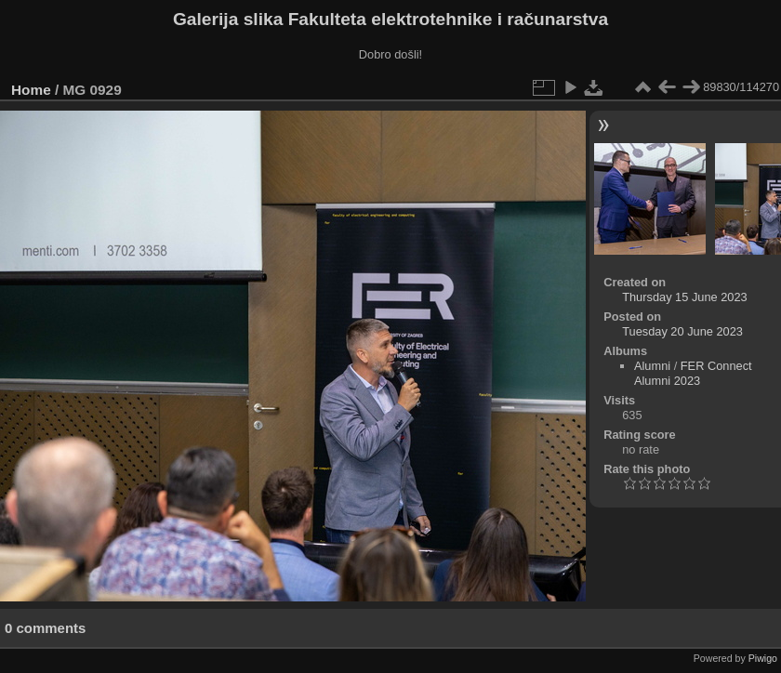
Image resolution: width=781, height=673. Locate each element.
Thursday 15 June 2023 (684, 297)
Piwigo (762, 658)
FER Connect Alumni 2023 (693, 373)
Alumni (652, 366)
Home (31, 90)
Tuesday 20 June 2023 (682, 331)
